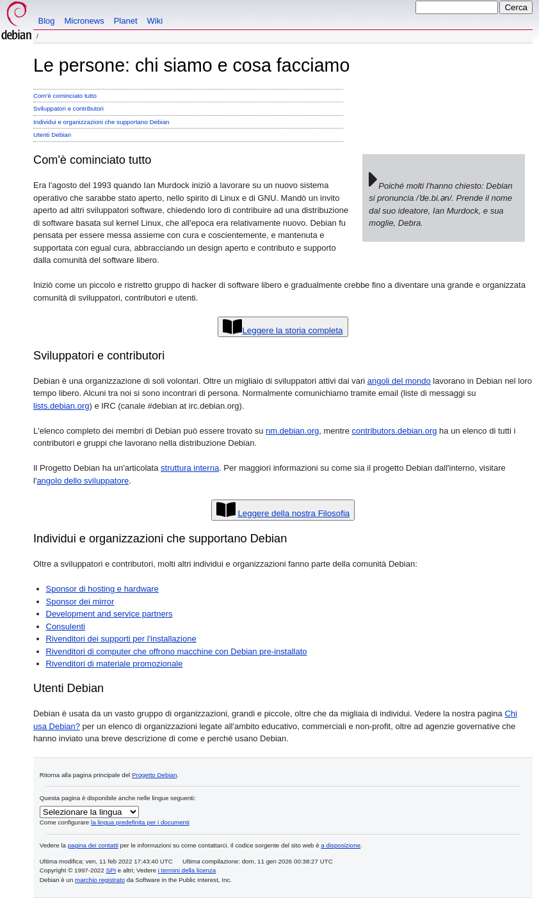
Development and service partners (109, 613)
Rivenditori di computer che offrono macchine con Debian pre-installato (176, 651)
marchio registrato (100, 879)
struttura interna (190, 468)
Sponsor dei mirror (80, 601)
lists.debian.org (61, 406)
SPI (111, 870)
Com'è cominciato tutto (65, 95)
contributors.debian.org (394, 431)
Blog (46, 21)
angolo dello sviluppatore (82, 480)
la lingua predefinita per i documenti (140, 822)
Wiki (155, 21)
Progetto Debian (154, 774)
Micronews (84, 21)
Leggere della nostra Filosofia (293, 513)
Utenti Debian (52, 134)
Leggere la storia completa (292, 330)
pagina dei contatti (93, 845)
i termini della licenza (187, 870)
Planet (126, 21)
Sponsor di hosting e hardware (102, 589)
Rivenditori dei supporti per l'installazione (121, 638)
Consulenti (65, 626)
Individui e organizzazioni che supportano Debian (101, 121)
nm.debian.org (292, 431)
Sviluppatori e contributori (68, 108)
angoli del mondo (399, 381)
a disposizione (340, 845)
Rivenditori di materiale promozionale (114, 663)
